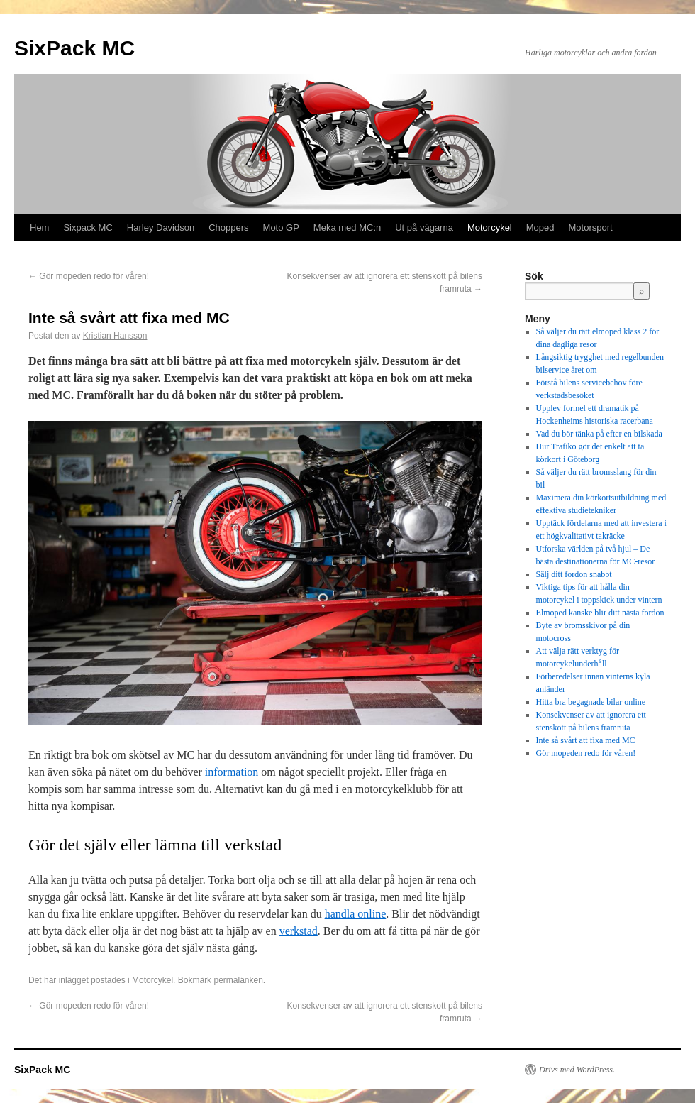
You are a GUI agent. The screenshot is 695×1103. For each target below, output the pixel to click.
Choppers (228, 227)
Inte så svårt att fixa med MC (585, 740)
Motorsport (591, 227)
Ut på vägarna (424, 227)
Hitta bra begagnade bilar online (591, 702)
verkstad (298, 931)
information (232, 772)
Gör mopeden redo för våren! (88, 276)
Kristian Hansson (115, 336)
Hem (39, 227)
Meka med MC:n (347, 227)
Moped (540, 227)
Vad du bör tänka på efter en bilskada (599, 434)
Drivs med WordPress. (577, 1070)
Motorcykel (489, 227)
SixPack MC (74, 48)
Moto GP (281, 227)
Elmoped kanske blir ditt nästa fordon (600, 613)
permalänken (237, 980)
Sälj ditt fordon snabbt (574, 574)
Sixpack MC (87, 227)
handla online (356, 914)
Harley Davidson (160, 227)
